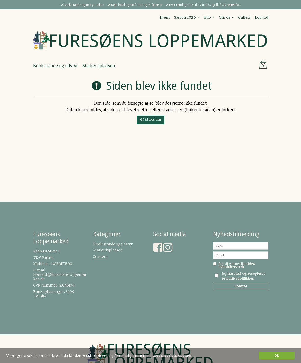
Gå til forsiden (150, 120)
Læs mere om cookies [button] (172, 355)
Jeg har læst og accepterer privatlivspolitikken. (243, 276)
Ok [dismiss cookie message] (276, 355)
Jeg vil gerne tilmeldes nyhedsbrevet (243, 265)
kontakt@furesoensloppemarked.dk (60, 276)
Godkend (240, 286)
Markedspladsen (108, 250)
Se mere (100, 256)
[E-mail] (240, 255)
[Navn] (240, 245)
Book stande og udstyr (113, 244)
